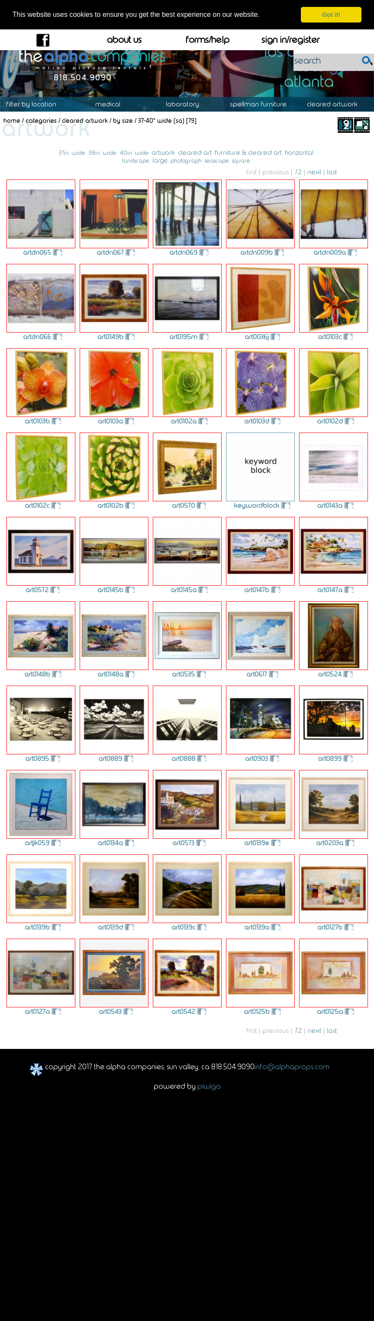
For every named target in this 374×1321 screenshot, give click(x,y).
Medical (112, 104)
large (160, 160)
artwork (163, 153)
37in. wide (71, 153)
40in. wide (133, 153)
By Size (123, 120)
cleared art (195, 152)
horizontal (299, 153)
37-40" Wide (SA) (161, 120)
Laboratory (187, 104)
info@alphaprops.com (292, 1066)
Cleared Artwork (336, 104)
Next (314, 172)
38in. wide (102, 153)
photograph (186, 160)
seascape (217, 160)
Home (11, 120)
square (241, 160)
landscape (135, 160)
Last (332, 172)
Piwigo (209, 1085)
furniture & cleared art (248, 152)
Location (37, 104)
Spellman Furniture (262, 104)
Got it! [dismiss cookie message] (331, 14)
